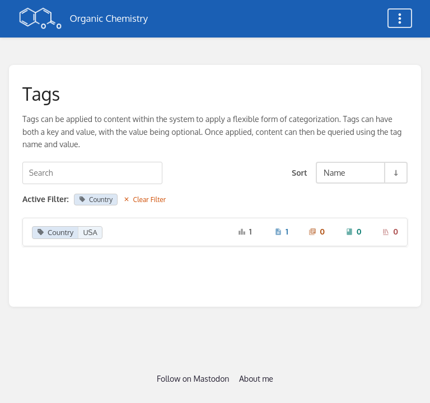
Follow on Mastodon (193, 378)
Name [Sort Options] (334, 172)
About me (256, 378)
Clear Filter (144, 199)
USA (90, 232)
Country (96, 199)
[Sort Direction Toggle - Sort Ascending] (395, 172)
